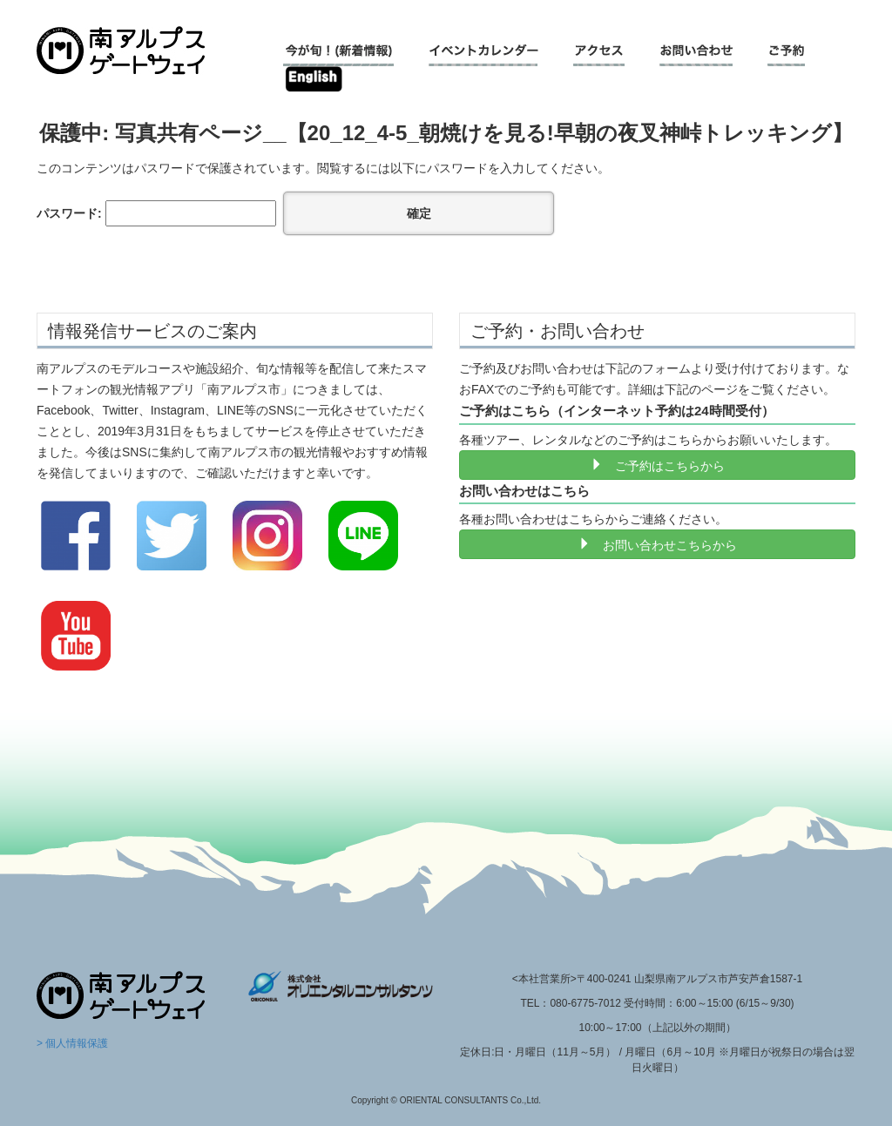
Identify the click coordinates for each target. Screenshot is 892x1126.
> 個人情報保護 (72, 1043)
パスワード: (156, 213)
